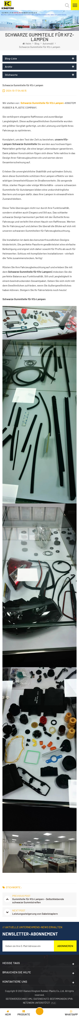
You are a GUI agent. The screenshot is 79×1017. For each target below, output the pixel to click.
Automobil (48, 43)
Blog (37, 43)
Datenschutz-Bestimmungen (50, 998)
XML (30, 998)
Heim (26, 43)
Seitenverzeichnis (16, 998)
